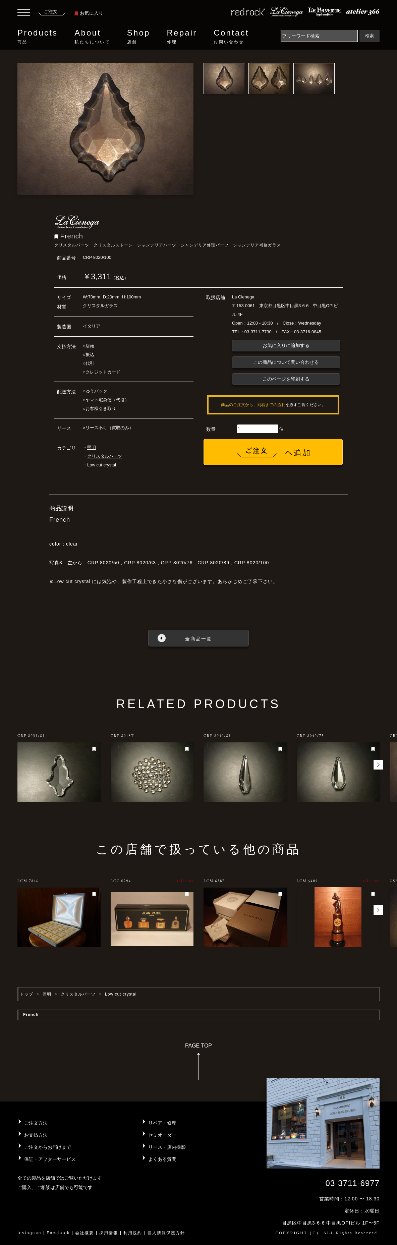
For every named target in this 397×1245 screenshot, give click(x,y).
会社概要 (84, 1233)
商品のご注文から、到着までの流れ (253, 404)
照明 (91, 447)
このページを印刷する (286, 379)
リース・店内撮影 (167, 1147)
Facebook (58, 1233)
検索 (369, 35)
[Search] (319, 36)
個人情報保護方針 (166, 1233)
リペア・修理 (162, 1123)
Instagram (29, 1233)
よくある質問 (162, 1159)
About (92, 36)
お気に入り (88, 13)
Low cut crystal (101, 464)
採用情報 (108, 1233)
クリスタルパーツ (104, 456)
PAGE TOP (198, 1064)
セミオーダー (162, 1135)
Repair (182, 36)
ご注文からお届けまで (47, 1147)
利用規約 (132, 1233)
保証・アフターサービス (50, 1159)
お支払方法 (36, 1135)
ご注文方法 (36, 1123)
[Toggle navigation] (23, 13)
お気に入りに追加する (286, 345)
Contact (231, 36)
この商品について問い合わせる (286, 362)
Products (37, 36)
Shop (138, 36)
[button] (378, 765)
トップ (26, 994)
